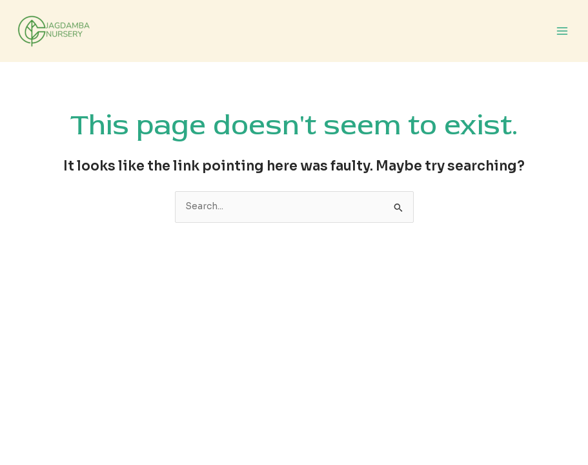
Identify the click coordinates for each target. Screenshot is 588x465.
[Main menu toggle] (562, 31)
